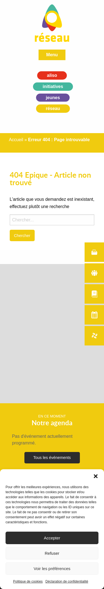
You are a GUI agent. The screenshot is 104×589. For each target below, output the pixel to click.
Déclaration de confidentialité (66, 581)
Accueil (16, 139)
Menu (52, 54)
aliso (52, 75)
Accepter (52, 538)
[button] (95, 476)
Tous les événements (52, 457)
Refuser (52, 553)
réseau (53, 108)
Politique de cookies (28, 581)
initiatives (53, 86)
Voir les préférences (52, 568)
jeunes (53, 97)
